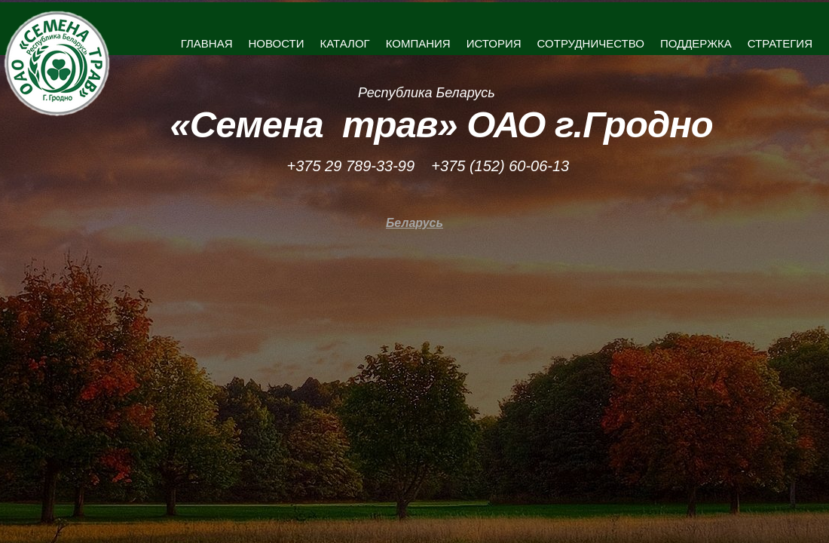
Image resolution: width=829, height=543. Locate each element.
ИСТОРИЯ (494, 43)
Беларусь (414, 222)
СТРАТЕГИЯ (780, 43)
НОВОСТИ (276, 43)
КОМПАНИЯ (418, 43)
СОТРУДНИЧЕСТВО (590, 43)
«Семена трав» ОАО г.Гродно (441, 124)
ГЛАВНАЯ (207, 43)
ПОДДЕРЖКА (696, 43)
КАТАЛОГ (344, 43)
